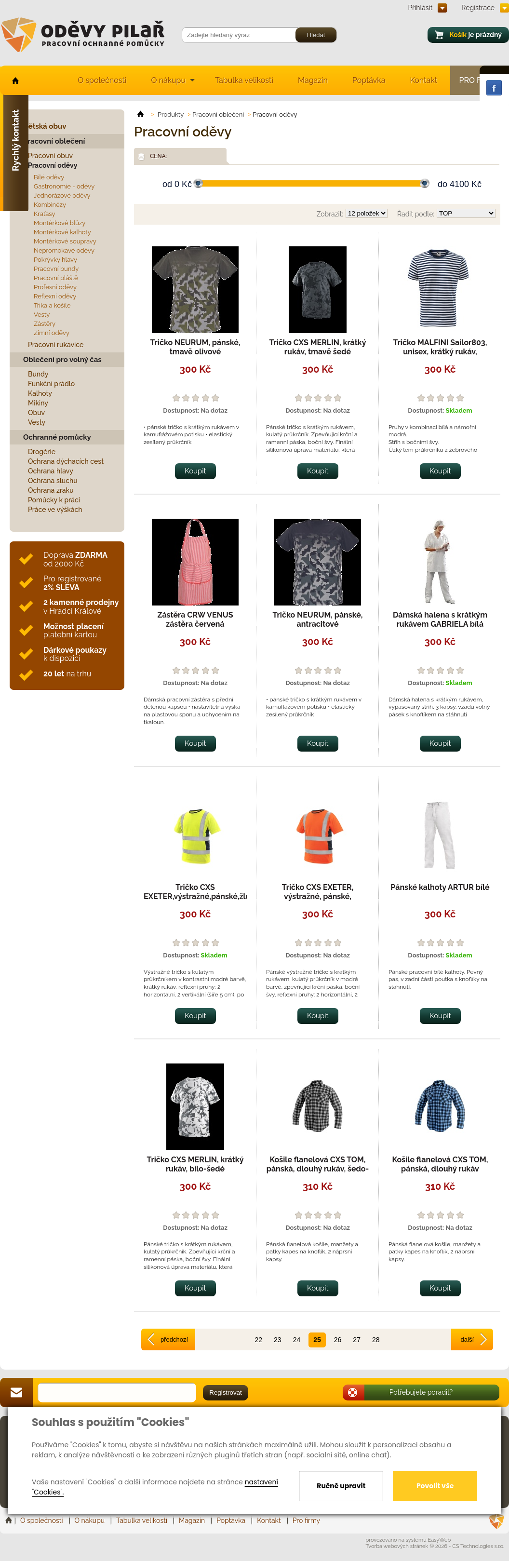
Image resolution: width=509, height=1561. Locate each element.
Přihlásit (420, 8)
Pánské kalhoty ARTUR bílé (439, 887)
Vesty (42, 314)
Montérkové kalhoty (62, 232)
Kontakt (423, 80)
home (14, 80)
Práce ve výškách (55, 509)
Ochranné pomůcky (57, 437)
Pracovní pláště (56, 278)
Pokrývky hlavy (55, 259)
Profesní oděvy (55, 287)
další (467, 1339)
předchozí (174, 1339)
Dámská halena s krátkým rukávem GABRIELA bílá (440, 619)
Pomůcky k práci (54, 500)
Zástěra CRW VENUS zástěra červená (195, 619)
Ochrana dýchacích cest (66, 461)
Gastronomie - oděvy (64, 186)
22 (258, 1340)
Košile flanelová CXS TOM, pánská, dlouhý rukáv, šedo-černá (318, 1169)
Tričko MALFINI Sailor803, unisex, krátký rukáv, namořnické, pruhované (440, 351)
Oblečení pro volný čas (62, 359)
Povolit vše (435, 1486)
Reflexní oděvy (55, 296)
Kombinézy (50, 204)
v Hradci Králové (81, 607)
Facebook (494, 87)
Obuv (36, 413)
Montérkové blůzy (59, 223)
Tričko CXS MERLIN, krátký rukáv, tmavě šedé (317, 347)
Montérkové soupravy (65, 241)
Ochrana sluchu (53, 480)
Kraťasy (44, 213)
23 (277, 1340)
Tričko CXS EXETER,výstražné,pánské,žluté (201, 892)
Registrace (478, 8)
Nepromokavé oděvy (64, 250)
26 (338, 1340)
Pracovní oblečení (54, 141)
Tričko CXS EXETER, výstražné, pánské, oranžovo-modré (318, 896)
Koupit (195, 471)
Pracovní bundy (56, 268)
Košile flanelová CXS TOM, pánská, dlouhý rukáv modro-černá (440, 1169)
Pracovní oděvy (52, 165)
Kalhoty (40, 393)
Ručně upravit (341, 1486)
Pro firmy (307, 1520)
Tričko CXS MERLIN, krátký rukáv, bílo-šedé (195, 1164)
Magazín (313, 80)
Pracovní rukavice (55, 345)
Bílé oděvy (49, 177)
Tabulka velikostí (244, 80)
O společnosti (102, 80)
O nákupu (168, 80)
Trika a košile (52, 305)
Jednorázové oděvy (62, 195)
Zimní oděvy (51, 332)
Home (9, 1520)
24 (297, 1340)
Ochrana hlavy (50, 471)
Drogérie (41, 452)
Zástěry (44, 323)
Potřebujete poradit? (421, 1392)
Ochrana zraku (51, 490)
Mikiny (38, 403)
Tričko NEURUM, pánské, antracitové (318, 619)
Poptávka (369, 80)
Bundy (38, 374)
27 (357, 1340)
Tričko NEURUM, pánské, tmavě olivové (195, 347)
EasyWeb (439, 1540)
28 (376, 1340)
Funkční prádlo (51, 384)
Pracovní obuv (50, 156)
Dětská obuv (44, 126)
